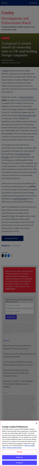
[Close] (36, 423)
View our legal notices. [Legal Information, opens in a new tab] (14, 448)
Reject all (19, 457)
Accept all (19, 463)
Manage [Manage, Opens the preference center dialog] (19, 452)
